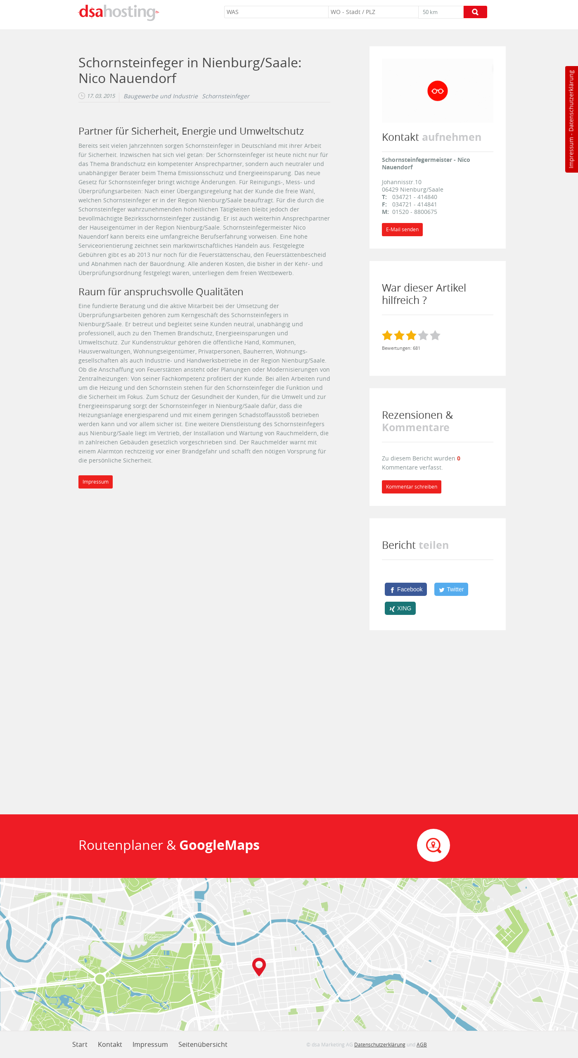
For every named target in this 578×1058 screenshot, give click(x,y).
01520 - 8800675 (414, 212)
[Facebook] (406, 589)
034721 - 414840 (414, 197)
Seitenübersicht (202, 1044)
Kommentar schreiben (411, 487)
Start (80, 1044)
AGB (422, 1044)
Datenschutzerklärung (571, 101)
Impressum (571, 152)
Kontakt (110, 1044)
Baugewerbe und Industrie (160, 96)
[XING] (400, 608)
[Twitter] (451, 589)
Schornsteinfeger (225, 96)
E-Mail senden (402, 229)
